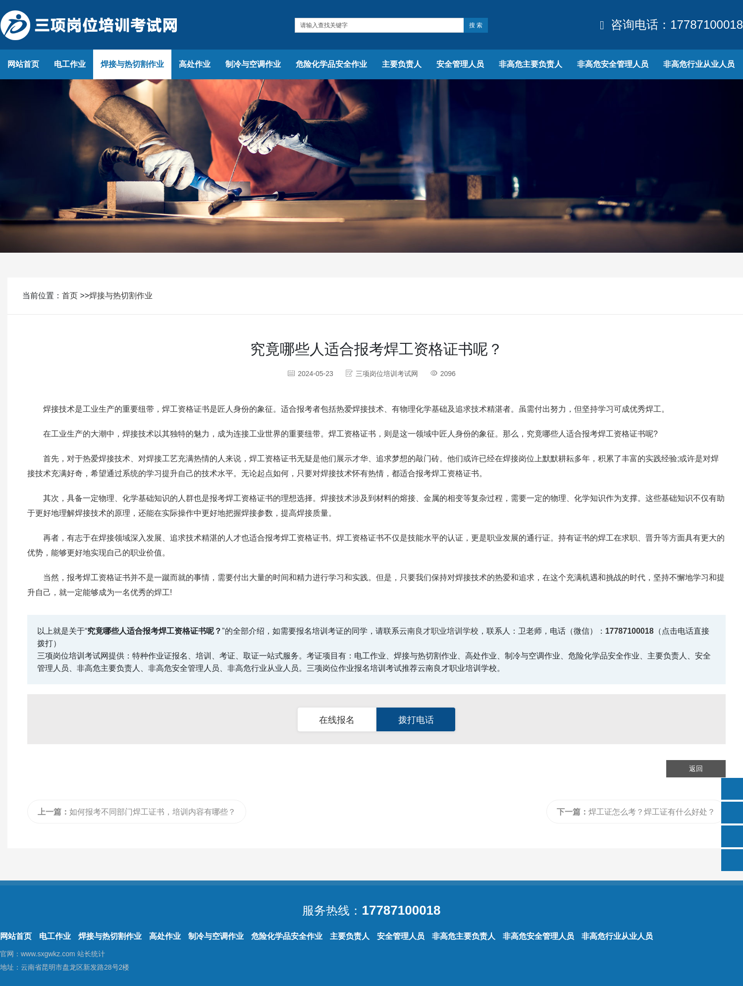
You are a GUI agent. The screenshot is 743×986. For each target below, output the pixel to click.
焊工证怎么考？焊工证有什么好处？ (636, 812)
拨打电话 (416, 720)
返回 (696, 768)
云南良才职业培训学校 (438, 631)
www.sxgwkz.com (48, 954)
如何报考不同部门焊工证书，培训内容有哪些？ (137, 812)
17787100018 (629, 631)
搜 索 (475, 25)
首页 (70, 295)
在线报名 (337, 720)
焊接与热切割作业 (121, 295)
